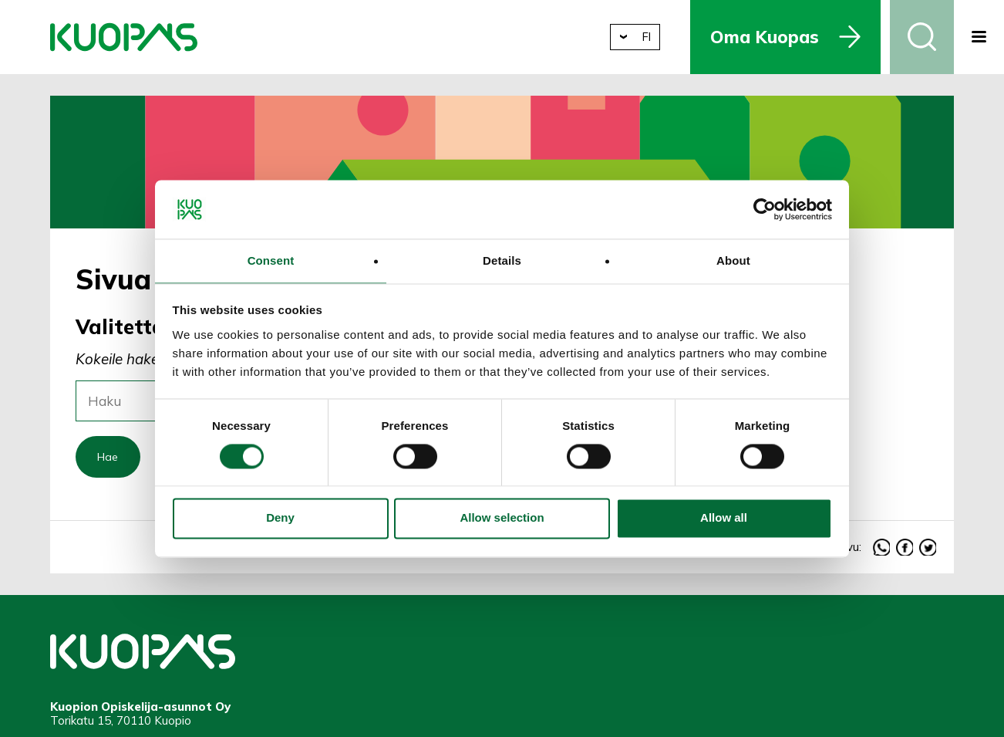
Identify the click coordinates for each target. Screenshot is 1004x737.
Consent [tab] (271, 259)
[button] (979, 37)
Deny (280, 519)
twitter (928, 550)
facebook (905, 550)
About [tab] (733, 259)
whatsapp (882, 550)
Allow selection (502, 519)
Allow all (723, 519)
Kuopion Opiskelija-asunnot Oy (123, 37)
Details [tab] (502, 259)
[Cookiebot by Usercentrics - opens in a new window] (764, 208)
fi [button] (654, 36)
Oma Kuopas (773, 36)
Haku (922, 37)
